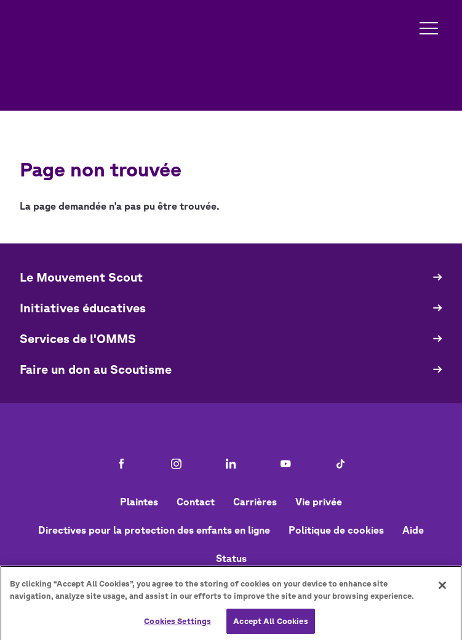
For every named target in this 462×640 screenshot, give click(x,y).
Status (231, 558)
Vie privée (318, 501)
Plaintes (139, 501)
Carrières (255, 501)
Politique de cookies (336, 529)
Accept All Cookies (270, 623)
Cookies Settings (177, 623)
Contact (196, 501)
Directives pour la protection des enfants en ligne (154, 529)
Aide (413, 529)
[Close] (442, 588)
